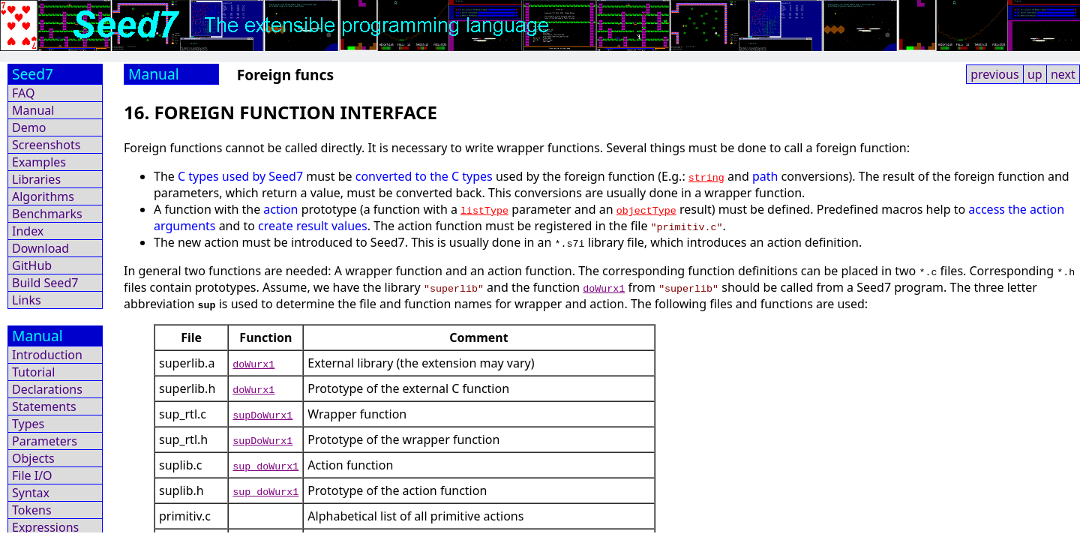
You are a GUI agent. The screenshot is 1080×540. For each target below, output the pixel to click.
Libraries (36, 179)
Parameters (44, 441)
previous (994, 74)
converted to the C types (424, 176)
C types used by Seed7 (240, 176)
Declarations (47, 389)
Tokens (32, 510)
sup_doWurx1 (265, 465)
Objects (33, 458)
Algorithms (43, 196)
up (1035, 74)
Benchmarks (47, 214)
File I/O (32, 475)
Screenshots (46, 144)
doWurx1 (604, 288)
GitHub (32, 265)
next (1063, 74)
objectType (646, 210)
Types (28, 424)
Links (26, 300)
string (706, 177)
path (765, 176)
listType (484, 210)
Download (40, 248)
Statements (44, 406)
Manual (33, 110)
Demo (29, 127)
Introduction (47, 354)
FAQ (23, 93)
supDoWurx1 (262, 415)
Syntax (31, 492)
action (280, 209)
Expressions (45, 527)
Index (28, 231)
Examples (39, 162)
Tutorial (33, 372)
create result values (313, 226)
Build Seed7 (45, 282)
